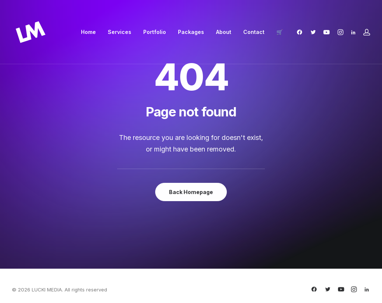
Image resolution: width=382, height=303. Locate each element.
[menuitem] (88, 32)
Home (88, 32)
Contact (253, 32)
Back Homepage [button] (191, 192)
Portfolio (154, 32)
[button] (301, 32)
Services (119, 32)
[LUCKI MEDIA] (30, 32)
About (223, 32)
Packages (191, 32)
